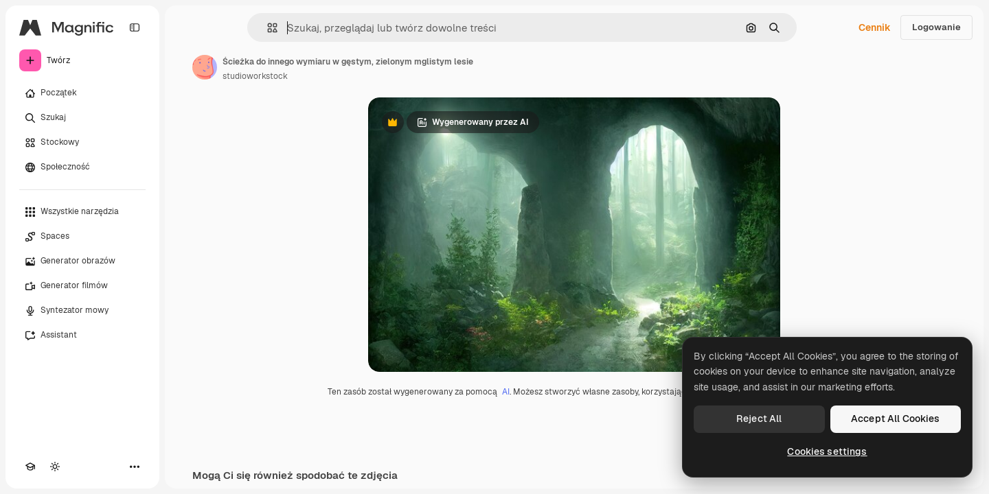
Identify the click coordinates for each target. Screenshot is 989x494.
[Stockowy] (82, 143)
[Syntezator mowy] (82, 311)
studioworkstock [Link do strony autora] (255, 76)
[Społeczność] (82, 167)
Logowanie (936, 27)
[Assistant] (82, 335)
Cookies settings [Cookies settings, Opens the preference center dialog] (827, 451)
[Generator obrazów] (82, 261)
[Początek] (82, 93)
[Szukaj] (82, 118)
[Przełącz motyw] (55, 467)
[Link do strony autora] (204, 67)
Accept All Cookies (895, 418)
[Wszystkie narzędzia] (82, 212)
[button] (267, 28)
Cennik (875, 27)
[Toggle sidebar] (135, 27)
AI (506, 391)
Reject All (759, 418)
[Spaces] (82, 237)
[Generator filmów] (82, 286)
